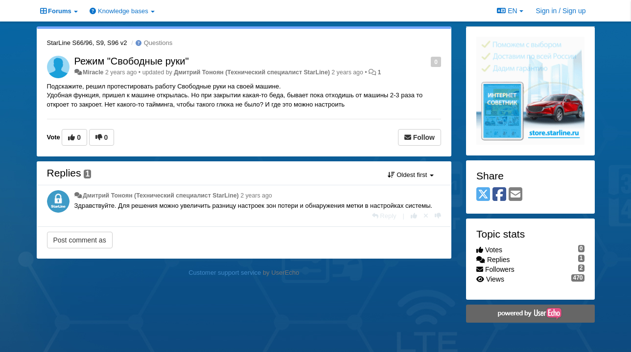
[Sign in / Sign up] (561, 10)
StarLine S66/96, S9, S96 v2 (87, 42)
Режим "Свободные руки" (131, 61)
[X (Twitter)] (483, 194)
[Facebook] (499, 194)
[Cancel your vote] (425, 216)
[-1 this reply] (438, 216)
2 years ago (256, 195)
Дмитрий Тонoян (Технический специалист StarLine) (252, 72)
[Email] (515, 194)
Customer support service (224, 272)
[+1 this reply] (414, 216)
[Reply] (384, 216)
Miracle (93, 72)
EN (510, 11)
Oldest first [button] (411, 174)
